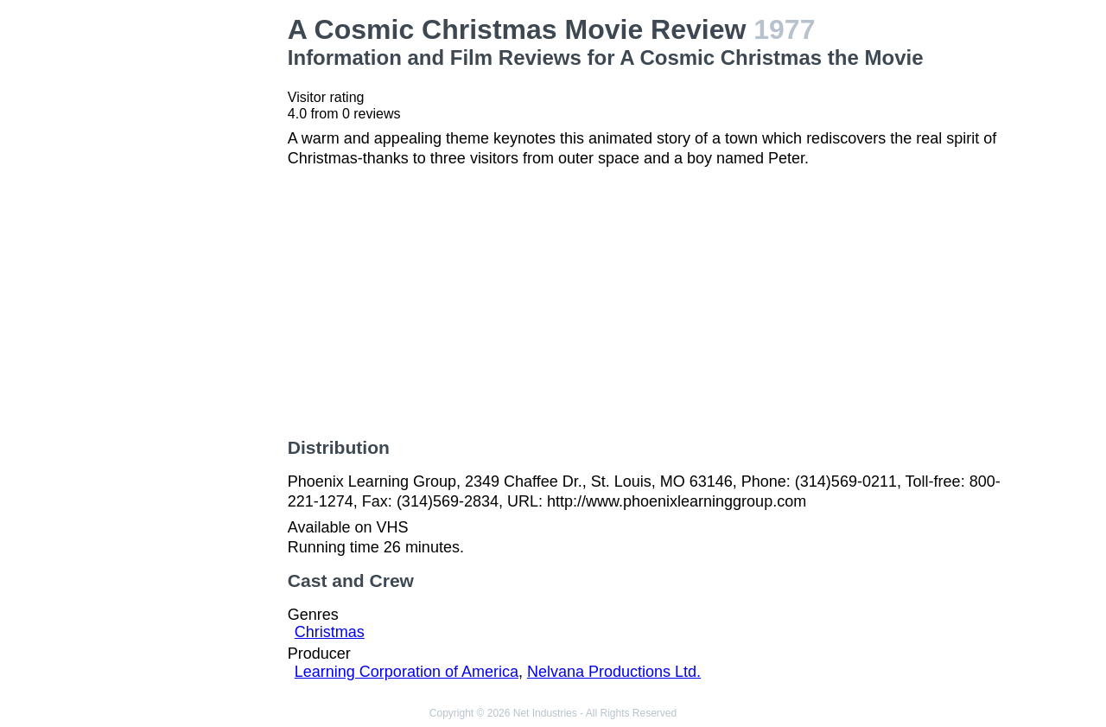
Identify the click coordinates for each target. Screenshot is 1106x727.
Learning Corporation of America (406, 671)
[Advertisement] (193, 273)
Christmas (330, 632)
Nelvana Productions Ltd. (614, 671)
